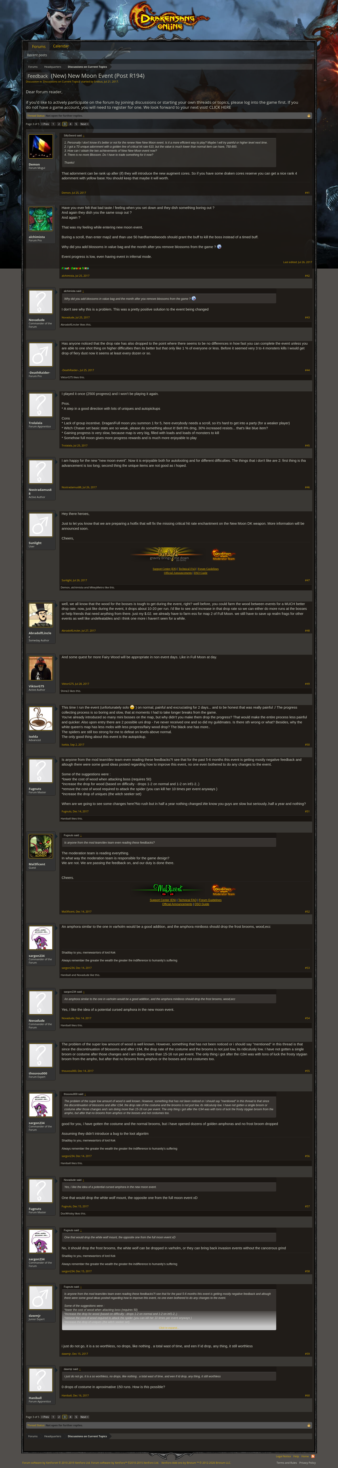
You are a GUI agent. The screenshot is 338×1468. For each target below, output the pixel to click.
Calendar (61, 46)
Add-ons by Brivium (196, 1462)
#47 (307, 580)
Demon (34, 164)
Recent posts (37, 55)
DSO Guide (200, 573)
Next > (84, 124)
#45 (307, 445)
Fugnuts (35, 789)
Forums (39, 46)
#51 (307, 811)
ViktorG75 (67, 377)
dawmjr (35, 1316)
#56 (307, 1156)
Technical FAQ (187, 900)
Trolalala (35, 423)
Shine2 (65, 691)
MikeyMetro (96, 587)
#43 (307, 317)
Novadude (37, 320)
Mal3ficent (37, 864)
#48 (307, 630)
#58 (307, 1271)
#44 (307, 370)
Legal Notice (283, 1456)
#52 (307, 911)
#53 (307, 968)
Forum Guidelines (210, 900)
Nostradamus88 (40, 491)
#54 (307, 1018)
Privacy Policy (307, 1462)
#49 (307, 683)
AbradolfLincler (70, 324)
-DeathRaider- (39, 372)
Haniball (66, 818)
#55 (307, 1071)
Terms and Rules (287, 1462)
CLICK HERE (220, 107)
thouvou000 (38, 1073)
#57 (307, 1206)
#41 (307, 192)
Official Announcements (178, 573)
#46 (307, 487)
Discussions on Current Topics (61, 81)
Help (296, 1456)
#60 (307, 1395)
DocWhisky (67, 1213)
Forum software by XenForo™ (125, 1462)
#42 (307, 275)
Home (305, 1456)
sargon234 (37, 956)
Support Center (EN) (163, 900)
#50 (307, 744)
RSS (313, 1456)
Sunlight (35, 543)
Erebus (98, 81)
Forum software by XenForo (56, 1462)
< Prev (45, 124)
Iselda (33, 736)
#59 (307, 1353)
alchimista (37, 237)
